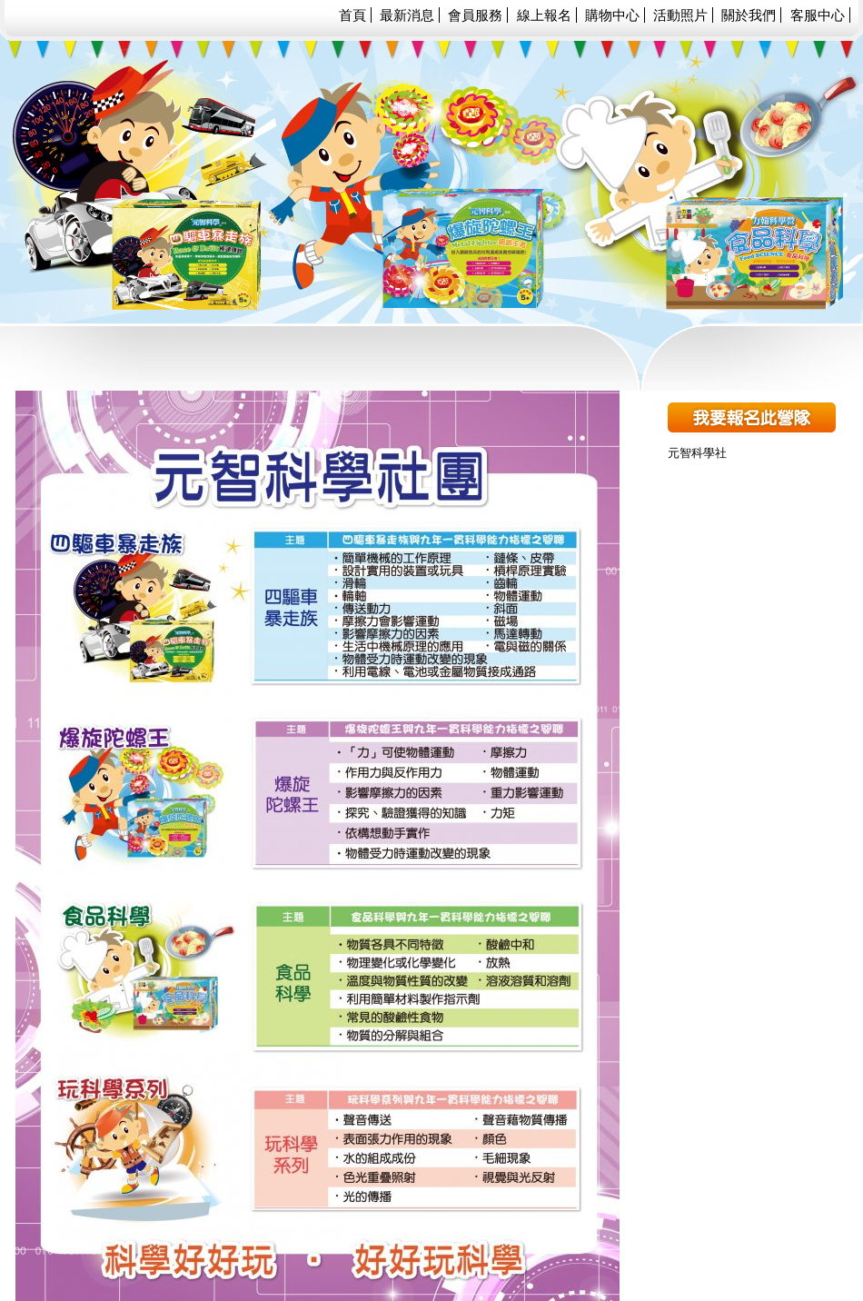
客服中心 (817, 15)
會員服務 (475, 15)
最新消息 (407, 15)
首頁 (352, 15)
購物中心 (612, 15)
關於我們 (748, 15)
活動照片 (680, 15)
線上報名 (544, 15)
